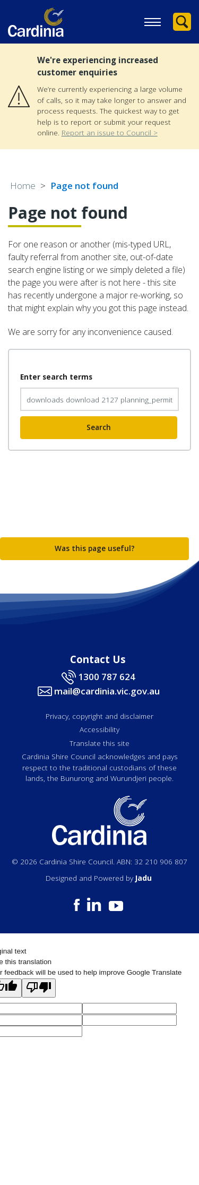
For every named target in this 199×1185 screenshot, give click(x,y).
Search (98, 427)
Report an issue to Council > (110, 132)
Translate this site (99, 743)
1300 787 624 (106, 677)
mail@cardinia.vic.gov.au (107, 691)
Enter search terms (56, 377)
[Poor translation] (39, 988)
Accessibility (99, 729)
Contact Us (98, 659)
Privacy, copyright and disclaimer (99, 716)
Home (23, 185)
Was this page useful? (95, 548)
